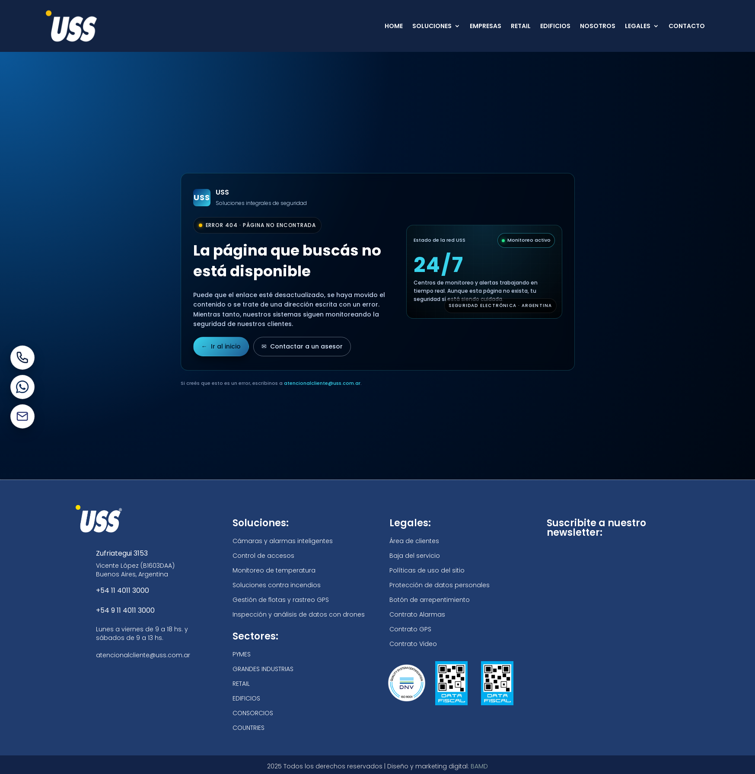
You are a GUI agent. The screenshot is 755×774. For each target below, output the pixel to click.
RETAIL (521, 26)
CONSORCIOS (253, 713)
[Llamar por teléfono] (22, 357)
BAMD (479, 766)
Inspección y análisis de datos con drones (299, 614)
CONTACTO (687, 26)
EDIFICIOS (555, 26)
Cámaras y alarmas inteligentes (283, 541)
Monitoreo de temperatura (274, 570)
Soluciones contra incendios (277, 585)
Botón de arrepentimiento (429, 599)
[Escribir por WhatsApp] (22, 387)
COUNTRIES (248, 727)
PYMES (242, 654)
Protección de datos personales (439, 585)
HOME (394, 26)
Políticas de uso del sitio (427, 570)
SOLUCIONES (432, 26)
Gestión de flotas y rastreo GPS (281, 599)
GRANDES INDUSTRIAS (263, 669)
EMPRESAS (485, 26)
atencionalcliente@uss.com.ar (322, 383)
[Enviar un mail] (22, 416)
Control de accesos (263, 555)
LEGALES (637, 26)
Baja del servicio (414, 555)
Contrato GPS (410, 629)
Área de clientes (414, 541)
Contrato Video (413, 644)
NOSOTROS (597, 26)
